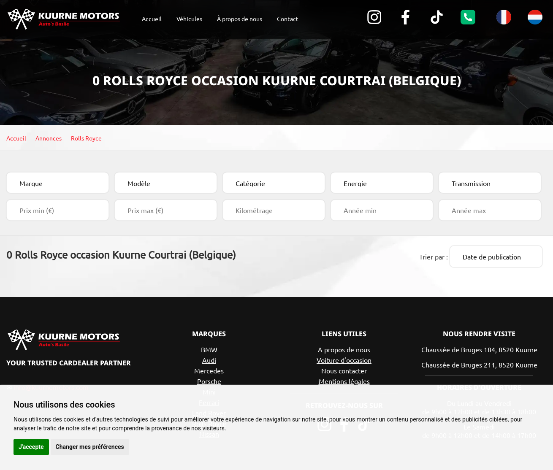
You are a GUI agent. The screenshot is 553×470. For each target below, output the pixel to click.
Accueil (152, 18)
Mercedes (209, 369)
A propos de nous (344, 348)
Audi (209, 358)
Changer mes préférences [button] (90, 446)
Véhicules (189, 18)
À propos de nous (239, 18)
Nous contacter (344, 369)
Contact (287, 18)
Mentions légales (344, 379)
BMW (209, 348)
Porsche (209, 379)
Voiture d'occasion (344, 358)
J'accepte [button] (31, 446)
